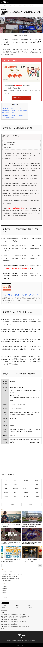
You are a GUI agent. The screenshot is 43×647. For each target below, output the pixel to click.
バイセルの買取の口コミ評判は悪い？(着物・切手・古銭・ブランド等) (20, 295)
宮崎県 (20, 626)
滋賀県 (20, 621)
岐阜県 (15, 619)
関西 (2, 621)
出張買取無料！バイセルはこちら (21, 97)
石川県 (12, 617)
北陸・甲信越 (3, 617)
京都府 (12, 621)
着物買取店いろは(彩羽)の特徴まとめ (11, 112)
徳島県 (12, 624)
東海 (2, 619)
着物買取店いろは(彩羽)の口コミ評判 (11, 108)
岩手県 (16, 614)
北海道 (2, 612)
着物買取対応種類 (9, 117)
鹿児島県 (27, 626)
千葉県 (13, 616)
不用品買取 (4, 597)
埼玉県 (17, 616)
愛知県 (5, 619)
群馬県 (20, 616)
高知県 (16, 624)
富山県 (9, 617)
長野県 (23, 617)
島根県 (20, 623)
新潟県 (19, 617)
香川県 (9, 624)
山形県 (23, 614)
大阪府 (5, 621)
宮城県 (12, 614)
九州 (2, 626)
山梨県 (27, 617)
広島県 (9, 623)
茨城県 (24, 616)
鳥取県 (16, 623)
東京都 (5, 616)
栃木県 (28, 616)
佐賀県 (12, 626)
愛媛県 (5, 624)
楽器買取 (16, 607)
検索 (40, 565)
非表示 (15, 104)
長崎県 (9, 626)
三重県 (12, 619)
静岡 (8, 619)
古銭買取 (4, 592)
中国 (2, 623)
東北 (2, 614)
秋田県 (9, 614)
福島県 (20, 614)
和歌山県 (24, 621)
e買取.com (21, 635)
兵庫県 (9, 621)
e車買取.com (32, 640)
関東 (2, 616)
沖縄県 (2, 628)
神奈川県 (9, 616)
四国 (2, 624)
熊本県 (16, 626)
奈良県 (16, 621)
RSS (21, 637)
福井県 (16, 617)
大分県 (23, 626)
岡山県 (5, 623)
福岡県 (5, 626)
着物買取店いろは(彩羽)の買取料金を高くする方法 (14, 110)
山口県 (12, 623)
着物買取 (3, 9)
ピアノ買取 (4, 586)
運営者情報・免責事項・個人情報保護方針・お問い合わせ (18, 640)
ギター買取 (4, 588)
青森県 (5, 614)
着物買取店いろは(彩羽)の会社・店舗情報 (12, 115)
